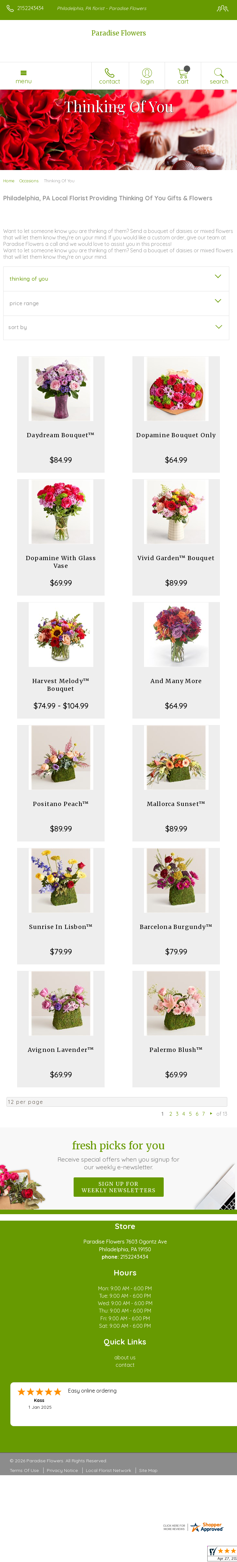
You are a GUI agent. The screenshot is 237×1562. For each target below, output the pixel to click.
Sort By (17, 327)
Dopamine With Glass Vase (61, 561)
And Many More (176, 681)
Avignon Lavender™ (61, 1049)
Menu (23, 81)
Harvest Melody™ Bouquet (60, 684)
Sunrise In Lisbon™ (61, 927)
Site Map (148, 1470)
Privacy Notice (62, 1470)
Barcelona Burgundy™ (176, 927)
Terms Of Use (24, 1470)
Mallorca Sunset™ (176, 804)
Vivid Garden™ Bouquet (176, 558)
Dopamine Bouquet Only (176, 435)
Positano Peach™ (61, 804)
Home (9, 180)
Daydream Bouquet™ (61, 435)
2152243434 (30, 8)
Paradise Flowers (118, 33)
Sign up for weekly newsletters (119, 1187)
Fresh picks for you (118, 1155)
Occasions (28, 180)
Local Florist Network (108, 1470)
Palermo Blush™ (176, 1049)
